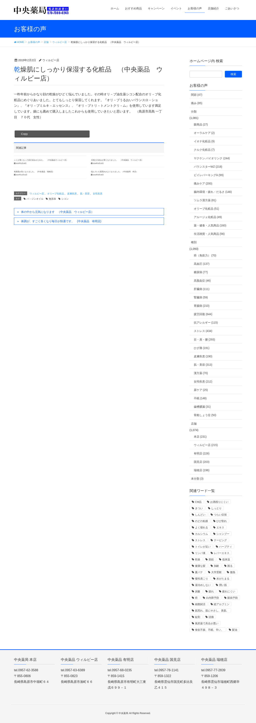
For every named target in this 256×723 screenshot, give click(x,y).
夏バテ (199, 572)
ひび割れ (221, 521)
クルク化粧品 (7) (204, 149)
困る (230, 565)
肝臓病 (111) (202, 289)
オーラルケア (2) (204, 132)
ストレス (200, 540)
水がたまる (222, 578)
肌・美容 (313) (203, 364)
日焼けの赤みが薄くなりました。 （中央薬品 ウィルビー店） (117, 160)
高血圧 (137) (202, 263)
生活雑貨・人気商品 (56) (209, 233)
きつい (199, 508)
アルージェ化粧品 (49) (208, 217)
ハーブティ (225, 546)
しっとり (216, 508)
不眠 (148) (200, 398)
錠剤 (197, 616)
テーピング (220, 540)
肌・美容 (85, 193)
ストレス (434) (203, 331)
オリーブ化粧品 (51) (206, 208)
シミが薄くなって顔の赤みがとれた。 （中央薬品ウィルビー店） (41, 160)
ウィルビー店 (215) (206, 445)
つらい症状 (220, 514)
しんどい (200, 514)
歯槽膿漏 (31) (202, 406)
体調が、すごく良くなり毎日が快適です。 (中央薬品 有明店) (61, 221)
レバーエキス (221, 553)
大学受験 (216, 572)
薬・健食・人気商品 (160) (210, 225)
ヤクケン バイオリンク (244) (212, 158)
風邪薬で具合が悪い (206, 623)
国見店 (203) (202, 461)
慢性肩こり (201, 578)
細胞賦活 (200, 604)
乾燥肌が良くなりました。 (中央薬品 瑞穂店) (33, 172)
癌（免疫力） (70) (205, 255)
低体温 (226, 559)
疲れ (211, 591)
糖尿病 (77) (201, 272)
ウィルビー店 (37, 193)
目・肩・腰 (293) (204, 339)
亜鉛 (211, 559)
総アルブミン (221, 604)
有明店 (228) (202, 453)
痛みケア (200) (203, 183)
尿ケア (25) (201, 389)
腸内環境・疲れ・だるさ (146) (213, 191)
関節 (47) (196, 94)
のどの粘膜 (201, 521)
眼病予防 (232, 597)
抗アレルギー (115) (206, 322)
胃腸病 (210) (202, 305)
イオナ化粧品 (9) (204, 141)
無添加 (52, 198)
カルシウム (201, 533)
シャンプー (222, 533)
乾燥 (197, 559)
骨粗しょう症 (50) (205, 415)
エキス (220, 527)
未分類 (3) (197, 478)
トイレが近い (203, 546)
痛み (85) (196, 103)
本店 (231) (200, 436)
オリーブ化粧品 (55, 193)
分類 (194, 111)
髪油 (234, 629)
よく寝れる (201, 527)
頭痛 (211, 616)
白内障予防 (212, 597)
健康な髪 (200, 565)
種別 (194, 242)
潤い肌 (223, 585)
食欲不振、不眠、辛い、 (209, 629)
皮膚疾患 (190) (203, 356)
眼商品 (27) (201, 124)
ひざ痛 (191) (202, 348)
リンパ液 (200, 553)
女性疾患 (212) (203, 381)
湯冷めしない (203, 585)
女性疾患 (97, 193)
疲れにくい (228, 591)
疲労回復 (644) (203, 314)
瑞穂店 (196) (202, 470)
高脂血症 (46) (202, 280)
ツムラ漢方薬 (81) (205, 200)
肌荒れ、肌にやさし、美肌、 (212, 610)
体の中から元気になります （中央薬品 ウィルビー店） (57, 211)
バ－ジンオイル (35, 198)
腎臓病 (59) (201, 297)
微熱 (232, 572)
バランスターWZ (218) (208, 166)
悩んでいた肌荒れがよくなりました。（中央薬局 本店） (114, 172)
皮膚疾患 (72, 193)
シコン (65, 198)
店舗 (194, 423)
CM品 (198, 501)
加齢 (216, 565)
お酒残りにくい (219, 501)
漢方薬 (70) (201, 373)
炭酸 (197, 591)
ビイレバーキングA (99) (209, 175)
